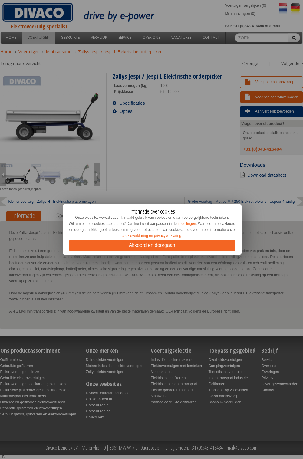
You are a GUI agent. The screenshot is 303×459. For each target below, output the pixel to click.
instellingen (187, 223)
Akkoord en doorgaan (152, 245)
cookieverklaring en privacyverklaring (151, 236)
